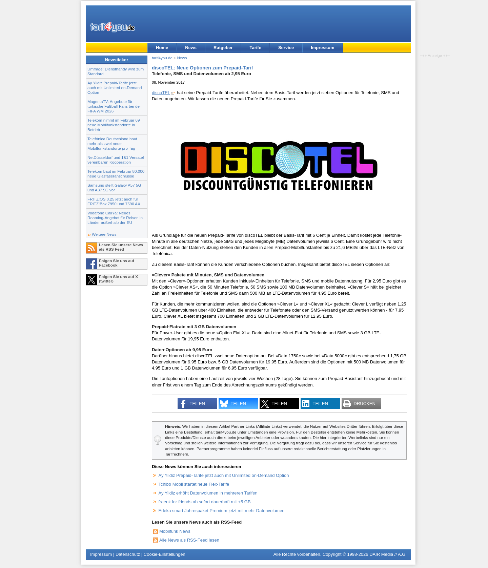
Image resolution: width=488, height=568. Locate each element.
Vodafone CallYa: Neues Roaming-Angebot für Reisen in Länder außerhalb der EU (115, 218)
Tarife (255, 47)
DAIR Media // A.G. (388, 554)
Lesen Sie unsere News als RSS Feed (121, 247)
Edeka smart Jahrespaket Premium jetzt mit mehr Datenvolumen (222, 510)
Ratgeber (223, 47)
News (191, 47)
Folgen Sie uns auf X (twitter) (118, 278)
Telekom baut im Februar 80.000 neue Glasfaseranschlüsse (115, 173)
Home (162, 47)
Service (286, 47)
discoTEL (161, 92)
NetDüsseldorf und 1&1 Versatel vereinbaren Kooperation (115, 159)
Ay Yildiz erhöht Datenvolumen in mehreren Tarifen (208, 493)
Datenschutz (128, 554)
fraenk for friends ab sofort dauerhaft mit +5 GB (205, 501)
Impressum (322, 47)
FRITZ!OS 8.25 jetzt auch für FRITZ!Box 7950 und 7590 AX (113, 201)
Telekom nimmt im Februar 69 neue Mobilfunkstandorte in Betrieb (113, 125)
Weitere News (104, 234)
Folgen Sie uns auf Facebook (116, 262)
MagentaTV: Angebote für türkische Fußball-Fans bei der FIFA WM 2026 (114, 106)
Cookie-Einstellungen (164, 554)
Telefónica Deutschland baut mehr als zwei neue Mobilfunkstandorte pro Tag (112, 143)
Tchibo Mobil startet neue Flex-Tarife (194, 484)
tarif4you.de (162, 58)
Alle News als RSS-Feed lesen (189, 540)
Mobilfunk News (174, 531)
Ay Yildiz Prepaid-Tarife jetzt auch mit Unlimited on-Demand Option (114, 87)
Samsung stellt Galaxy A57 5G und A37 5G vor (114, 187)
